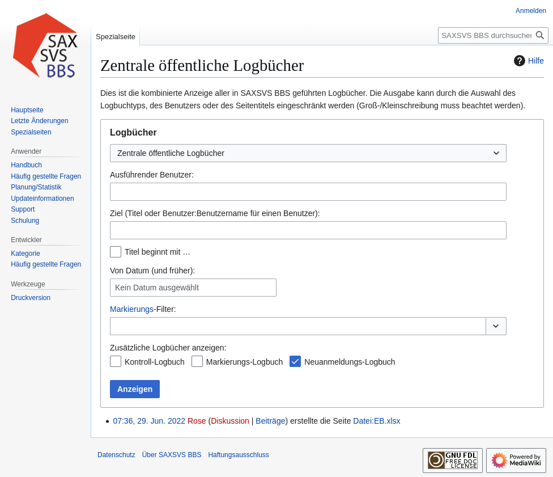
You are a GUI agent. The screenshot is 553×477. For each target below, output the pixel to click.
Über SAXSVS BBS (172, 455)
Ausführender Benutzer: (152, 174)
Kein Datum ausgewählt (157, 287)
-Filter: (143, 309)
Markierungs (132, 309)
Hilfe (527, 60)
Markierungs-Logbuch (244, 361)
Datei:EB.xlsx (376, 420)
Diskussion (230, 420)
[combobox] (308, 153)
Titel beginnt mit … (157, 251)
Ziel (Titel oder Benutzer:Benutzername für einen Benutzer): (215, 213)
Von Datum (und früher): (152, 270)
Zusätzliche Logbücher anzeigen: (168, 347)
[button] (496, 326)
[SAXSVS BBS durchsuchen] (493, 35)
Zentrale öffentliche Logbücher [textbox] (170, 153)
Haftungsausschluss (238, 455)
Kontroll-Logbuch (155, 361)
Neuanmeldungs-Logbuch (349, 361)
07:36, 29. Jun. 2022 (149, 420)
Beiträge (270, 420)
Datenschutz (116, 455)
